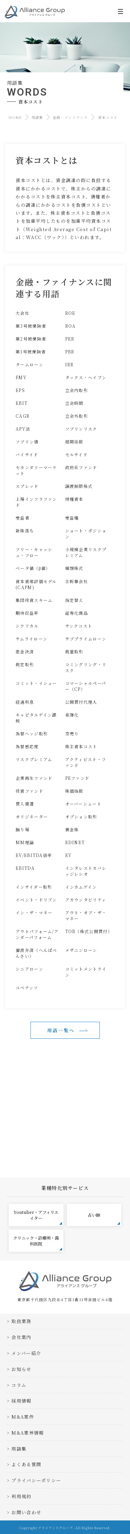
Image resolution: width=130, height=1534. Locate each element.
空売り (72, 733)
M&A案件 (22, 1416)
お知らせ (21, 1369)
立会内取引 (76, 390)
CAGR (22, 416)
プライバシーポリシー (36, 1480)
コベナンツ (27, 987)
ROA (70, 326)
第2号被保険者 (31, 339)
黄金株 (72, 829)
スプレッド (27, 486)
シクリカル (27, 626)
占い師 (104, 1218)
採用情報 (21, 1400)
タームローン (29, 364)
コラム (18, 1385)
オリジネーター (32, 816)
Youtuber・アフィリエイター (38, 1217)
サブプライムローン (86, 639)
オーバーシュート (83, 804)
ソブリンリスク (81, 429)
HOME (15, 117)
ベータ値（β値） (33, 568)
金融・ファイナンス (70, 117)
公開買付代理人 (81, 702)
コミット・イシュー (36, 683)
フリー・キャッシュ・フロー (34, 552)
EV (68, 855)
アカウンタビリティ (85, 900)
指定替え (74, 600)
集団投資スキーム (34, 600)
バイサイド (27, 454)
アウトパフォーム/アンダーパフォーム (37, 934)
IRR (69, 364)
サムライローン (31, 639)
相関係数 (74, 441)
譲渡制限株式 (79, 486)
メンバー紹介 (26, 1353)
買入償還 (25, 804)
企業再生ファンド (34, 778)
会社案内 (21, 1337)
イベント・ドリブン (36, 900)
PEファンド (77, 778)
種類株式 (74, 568)
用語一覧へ (61, 1030)
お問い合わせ (26, 1512)
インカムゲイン (81, 887)
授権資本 (74, 499)
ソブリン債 (27, 441)
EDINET (75, 842)
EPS (20, 390)
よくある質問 (26, 1464)
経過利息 (25, 702)
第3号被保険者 (31, 326)
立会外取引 (76, 416)
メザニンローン (81, 950)
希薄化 (72, 715)
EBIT (21, 403)
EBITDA (25, 868)
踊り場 (22, 829)
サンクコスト (79, 626)
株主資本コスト (81, 746)
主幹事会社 (76, 581)
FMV (21, 377)
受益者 (22, 518)
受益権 (72, 518)
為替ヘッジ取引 (32, 733)
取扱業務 (21, 1321)
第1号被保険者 (31, 351)
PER (70, 339)
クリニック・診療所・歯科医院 (37, 1242)
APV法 (23, 429)
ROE (70, 313)
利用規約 (21, 1496)
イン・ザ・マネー (34, 912)
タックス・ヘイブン (86, 377)
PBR (70, 351)
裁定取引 (25, 664)
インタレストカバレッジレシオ (86, 871)
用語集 (37, 117)
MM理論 (25, 842)
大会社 (22, 313)
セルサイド (76, 454)
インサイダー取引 (34, 887)
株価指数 (74, 791)
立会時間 (74, 403)
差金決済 (25, 651)
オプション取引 (81, 816)
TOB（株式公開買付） (88, 931)
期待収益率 (27, 613)
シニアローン (29, 969)
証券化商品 (76, 613)
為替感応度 (27, 746)
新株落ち (25, 530)
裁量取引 (74, 651)
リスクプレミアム (34, 759)
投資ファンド (29, 791)
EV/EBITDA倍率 (34, 855)
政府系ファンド (81, 467)
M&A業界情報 (27, 1432)
